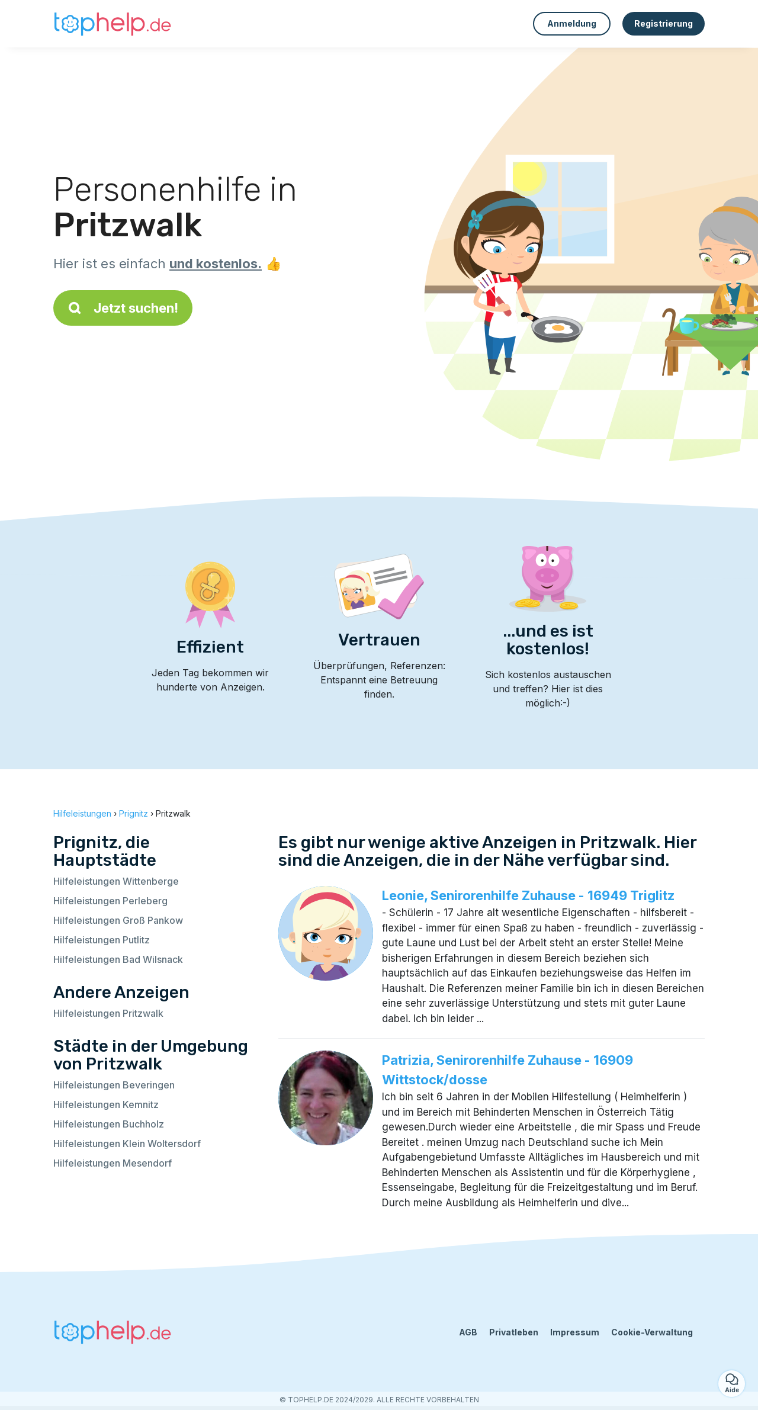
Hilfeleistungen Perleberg (110, 901)
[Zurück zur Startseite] (112, 23)
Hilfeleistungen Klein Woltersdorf (127, 1143)
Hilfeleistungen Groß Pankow (118, 920)
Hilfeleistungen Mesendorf (112, 1163)
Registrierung (663, 23)
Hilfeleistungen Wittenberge (116, 881)
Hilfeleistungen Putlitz (101, 940)
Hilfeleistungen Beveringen (114, 1085)
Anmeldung (571, 23)
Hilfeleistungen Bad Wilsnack (118, 959)
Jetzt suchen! (123, 308)
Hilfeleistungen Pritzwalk (108, 1013)
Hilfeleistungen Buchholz (108, 1124)
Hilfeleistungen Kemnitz (106, 1104)
